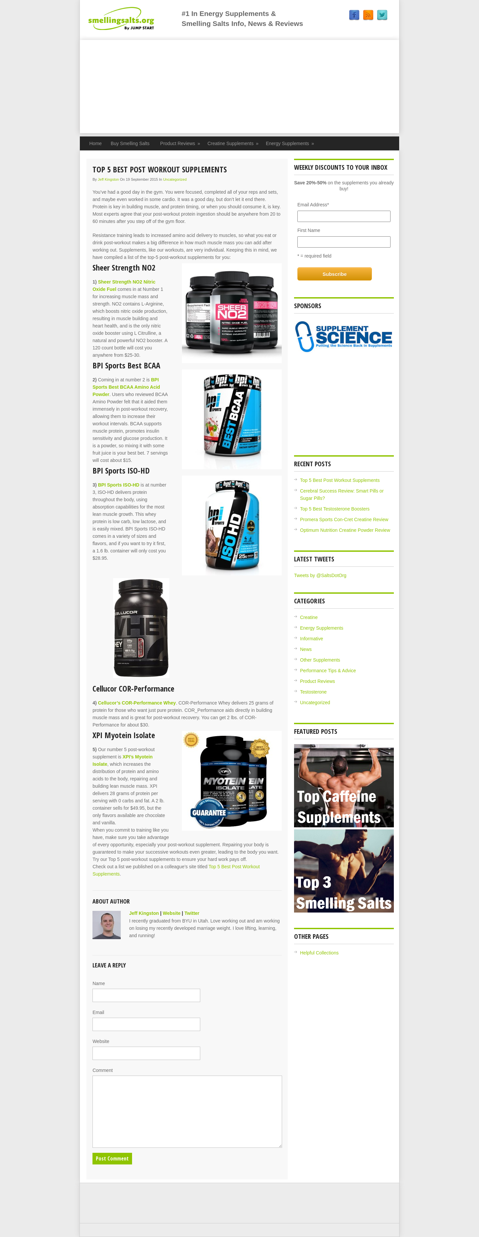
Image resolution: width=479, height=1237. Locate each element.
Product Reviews (180, 143)
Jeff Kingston (108, 179)
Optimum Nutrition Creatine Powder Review (345, 530)
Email (98, 1012)
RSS (368, 15)
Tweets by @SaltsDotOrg (320, 575)
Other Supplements (320, 660)
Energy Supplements (290, 143)
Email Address (313, 204)
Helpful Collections (319, 952)
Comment (102, 1070)
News (306, 649)
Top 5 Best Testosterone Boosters (335, 509)
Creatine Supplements (233, 143)
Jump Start (134, 18)
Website (171, 913)
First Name (308, 230)
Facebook (354, 15)
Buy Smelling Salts (130, 143)
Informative (311, 638)
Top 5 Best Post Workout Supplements (340, 480)
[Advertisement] (239, 86)
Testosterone (313, 692)
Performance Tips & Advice (328, 670)
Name (98, 983)
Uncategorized (175, 179)
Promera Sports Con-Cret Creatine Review (344, 519)
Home (95, 143)
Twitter (382, 15)
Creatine (309, 617)
